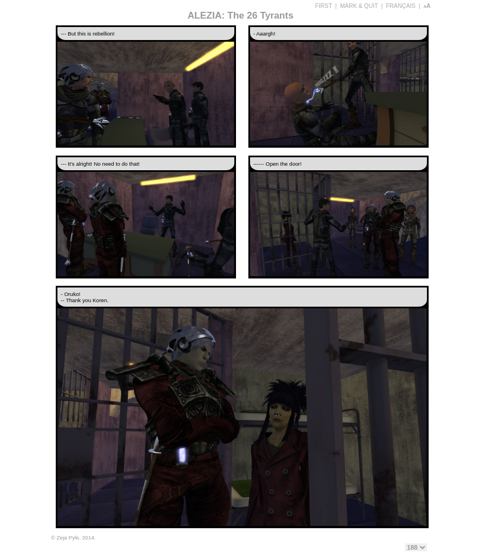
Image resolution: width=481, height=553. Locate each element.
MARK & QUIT (359, 6)
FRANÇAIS (401, 6)
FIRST (323, 6)
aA (427, 6)
